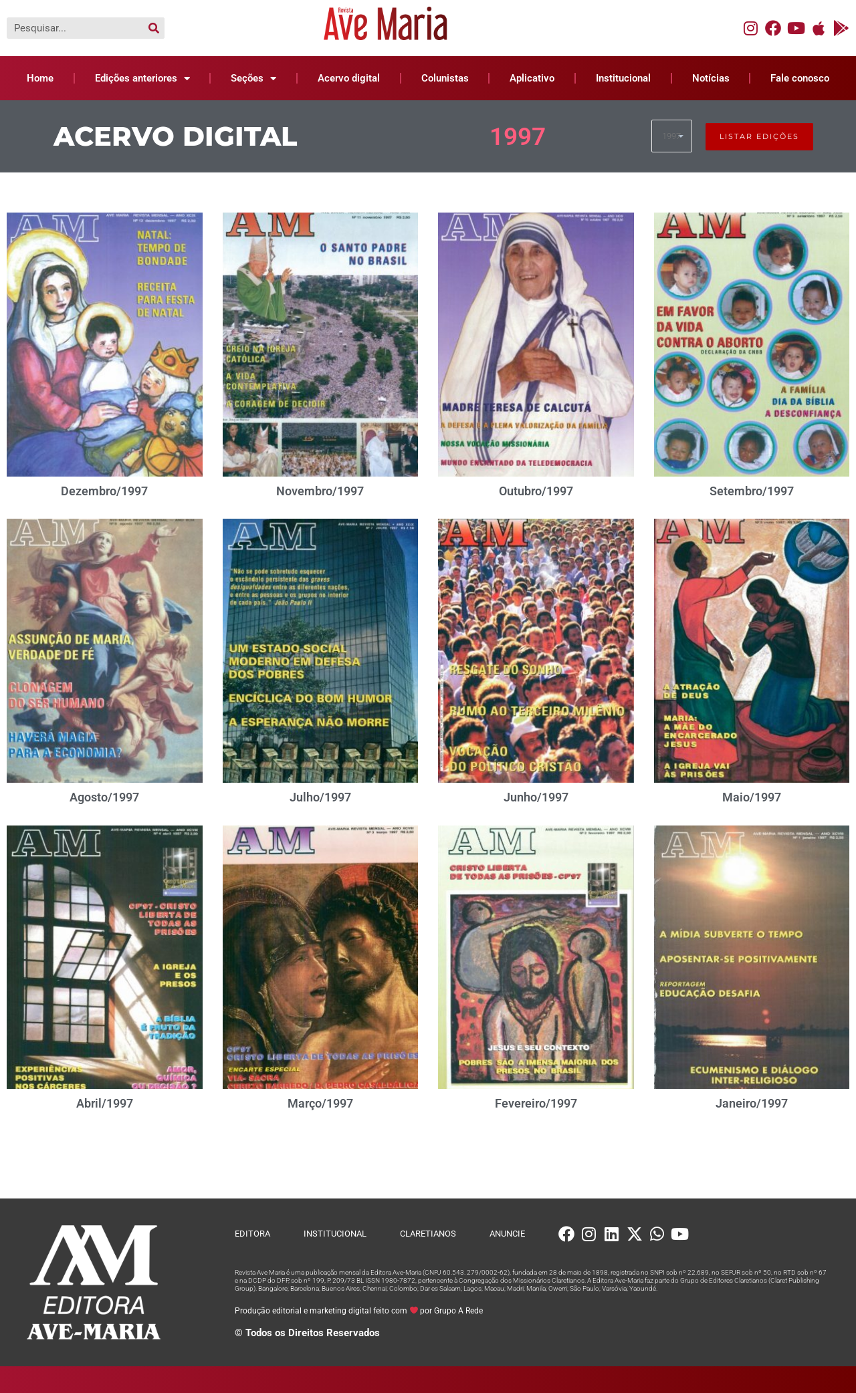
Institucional (623, 78)
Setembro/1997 (752, 491)
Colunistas (445, 78)
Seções (253, 78)
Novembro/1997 (320, 491)
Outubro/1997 (536, 491)
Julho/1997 (320, 797)
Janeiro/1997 (752, 1103)
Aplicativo (532, 78)
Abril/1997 (104, 1103)
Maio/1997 (751, 797)
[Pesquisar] (154, 28)
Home (40, 78)
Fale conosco (799, 78)
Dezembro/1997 (104, 491)
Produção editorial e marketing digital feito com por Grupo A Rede (359, 1310)
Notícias (711, 78)
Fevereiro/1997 (536, 1103)
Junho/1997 (536, 797)
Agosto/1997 (104, 797)
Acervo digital (349, 78)
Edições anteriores (142, 78)
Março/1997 (320, 1103)
